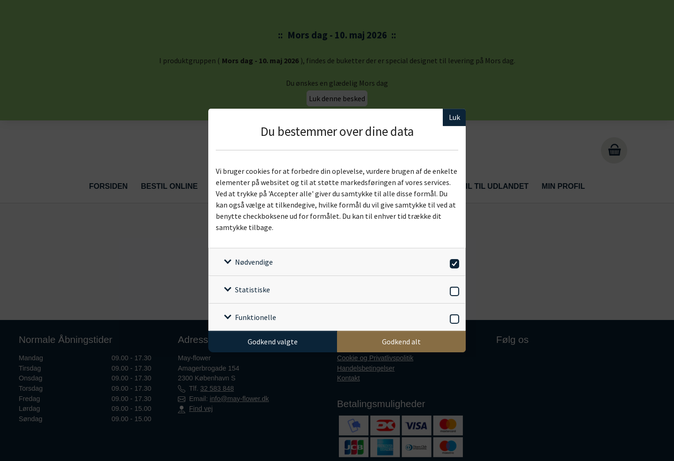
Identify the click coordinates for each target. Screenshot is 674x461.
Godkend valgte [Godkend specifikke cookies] (273, 341)
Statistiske (252, 289)
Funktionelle (255, 317)
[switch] (453, 262)
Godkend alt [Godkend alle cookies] (401, 341)
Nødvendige (254, 262)
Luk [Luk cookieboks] (454, 117)
